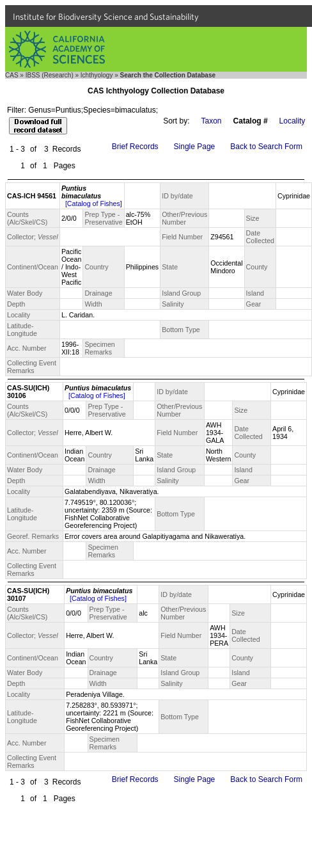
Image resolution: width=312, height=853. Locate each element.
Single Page (194, 146)
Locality (292, 120)
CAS (12, 75)
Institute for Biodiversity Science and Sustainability (106, 17)
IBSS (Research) (50, 75)
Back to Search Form (266, 146)
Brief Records (135, 146)
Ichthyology (97, 75)
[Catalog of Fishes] (93, 203)
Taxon (211, 120)
